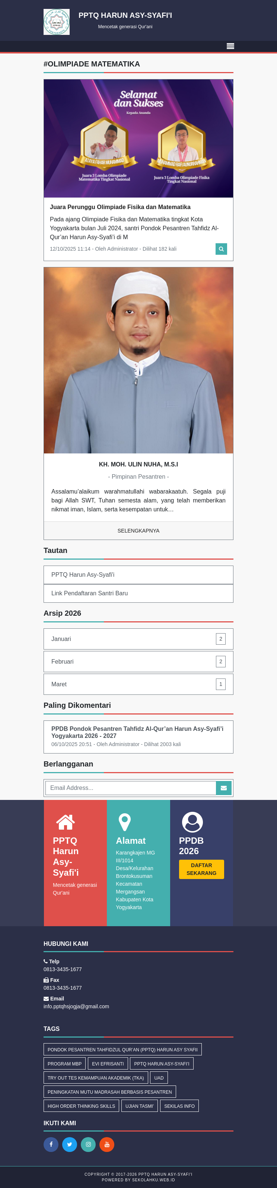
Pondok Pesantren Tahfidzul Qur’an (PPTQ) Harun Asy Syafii (123, 1049)
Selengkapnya (139, 531)
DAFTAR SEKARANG (201, 869)
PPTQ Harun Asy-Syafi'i (82, 575)
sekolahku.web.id (153, 1180)
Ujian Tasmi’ (139, 1106)
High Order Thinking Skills (81, 1106)
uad (158, 1078)
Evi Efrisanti (108, 1064)
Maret (138, 684)
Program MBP (65, 1064)
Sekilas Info (179, 1106)
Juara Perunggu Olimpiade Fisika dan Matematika (120, 207)
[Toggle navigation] (230, 46)
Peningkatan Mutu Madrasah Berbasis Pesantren (110, 1092)
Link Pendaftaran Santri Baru (89, 593)
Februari (138, 661)
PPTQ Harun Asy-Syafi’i (161, 1064)
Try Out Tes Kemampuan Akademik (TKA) (96, 1078)
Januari (138, 639)
